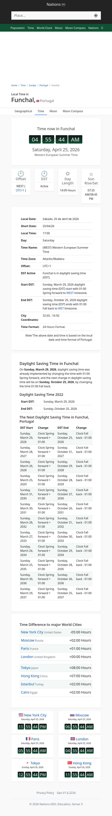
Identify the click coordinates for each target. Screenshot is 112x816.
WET (61, 308)
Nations (93, 28)
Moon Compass (75, 28)
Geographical (23, 111)
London (27, 656)
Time (30, 28)
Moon (59, 28)
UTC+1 (20, 190)
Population (18, 28)
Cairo (25, 692)
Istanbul (27, 684)
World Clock (44, 28)
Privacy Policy (45, 793)
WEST (70, 293)
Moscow (27, 640)
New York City (32, 632)
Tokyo (26, 667)
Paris (25, 648)
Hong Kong (30, 675)
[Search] (51, 15)
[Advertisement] (56, 57)
